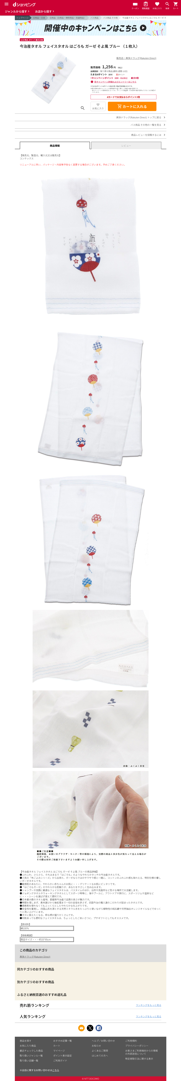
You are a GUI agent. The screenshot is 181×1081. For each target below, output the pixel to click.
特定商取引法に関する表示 (139, 1058)
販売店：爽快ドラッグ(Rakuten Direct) (136, 58)
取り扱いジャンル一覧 (31, 1055)
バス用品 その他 (110, 17)
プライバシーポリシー (137, 1045)
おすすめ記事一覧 (62, 1040)
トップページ (22, 17)
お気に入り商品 (28, 1045)
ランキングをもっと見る (148, 1005)
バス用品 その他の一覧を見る (146, 125)
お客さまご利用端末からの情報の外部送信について (141, 1052)
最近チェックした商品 (31, 1050)
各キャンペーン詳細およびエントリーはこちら (115, 81)
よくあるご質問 (100, 1050)
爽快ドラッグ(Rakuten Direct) (35, 956)
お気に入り (98, 108)
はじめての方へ (100, 1055)
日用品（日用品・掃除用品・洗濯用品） (68, 17)
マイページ (59, 1050)
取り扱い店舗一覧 (29, 1060)
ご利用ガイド (60, 1060)
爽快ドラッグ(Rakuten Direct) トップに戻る (138, 117)
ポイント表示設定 (62, 1055)
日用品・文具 (39, 17)
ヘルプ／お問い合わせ (103, 1040)
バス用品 (94, 17)
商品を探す (25, 1040)
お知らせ (96, 1045)
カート (56, 1045)
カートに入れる (132, 106)
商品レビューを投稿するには (146, 135)
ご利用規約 (131, 1040)
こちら (55, 1070)
